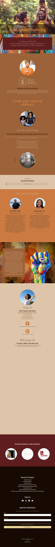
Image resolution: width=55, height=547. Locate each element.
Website (27, 540)
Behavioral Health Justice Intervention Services (27, 484)
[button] (15, 160)
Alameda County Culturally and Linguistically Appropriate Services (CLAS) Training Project (27, 491)
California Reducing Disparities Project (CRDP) (27, 489)
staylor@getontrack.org (27, 317)
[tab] (26, 168)
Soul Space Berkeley (27, 483)
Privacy (29, 541)
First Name (6, 518)
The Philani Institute (27, 479)
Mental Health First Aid (27, 487)
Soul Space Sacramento (27, 481)
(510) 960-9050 (27, 314)
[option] (27, 160)
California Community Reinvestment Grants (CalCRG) (27, 486)
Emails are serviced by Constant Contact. (27, 524)
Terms (26, 541)
